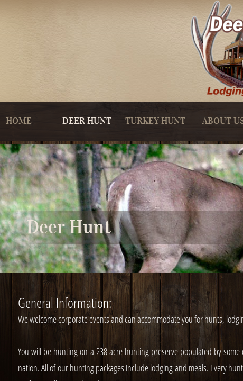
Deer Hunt (86, 120)
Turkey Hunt (155, 120)
